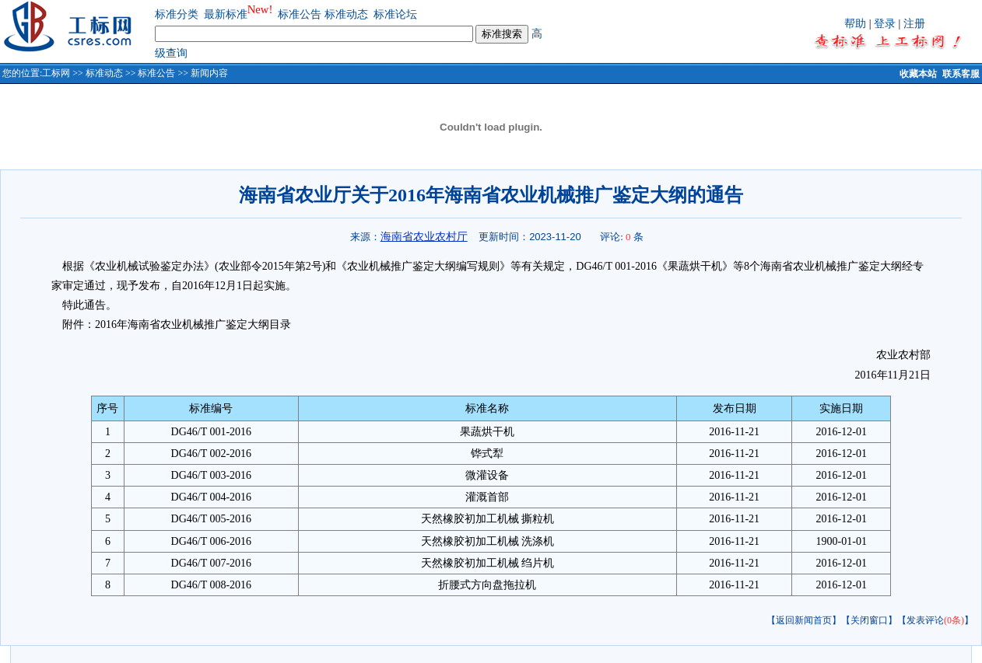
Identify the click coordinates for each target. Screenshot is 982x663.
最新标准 (225, 14)
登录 (885, 24)
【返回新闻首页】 (803, 620)
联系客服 (961, 73)
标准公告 (299, 14)
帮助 (855, 24)
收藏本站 (918, 73)
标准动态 (346, 14)
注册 (914, 24)
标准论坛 (395, 14)
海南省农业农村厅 (424, 236)
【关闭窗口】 (869, 620)
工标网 (56, 73)
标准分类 (176, 14)
